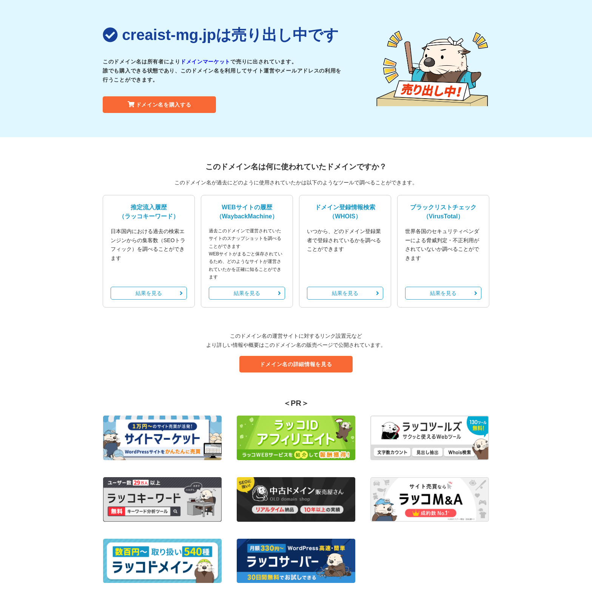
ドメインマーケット (205, 62)
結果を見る (159, 293)
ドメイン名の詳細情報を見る (296, 364)
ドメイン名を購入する (159, 104)
